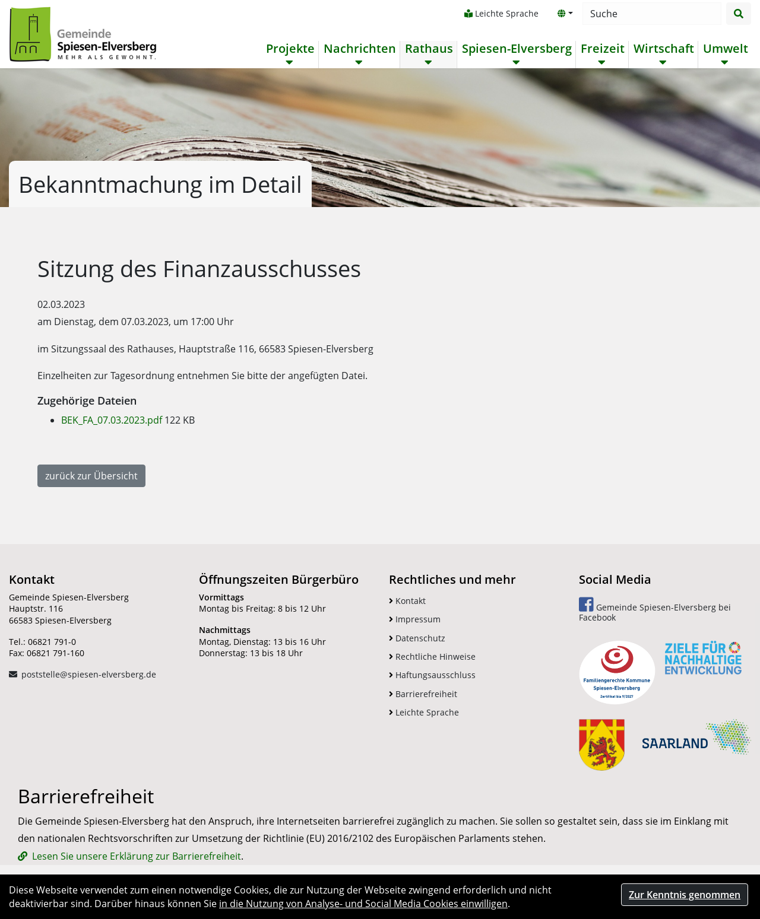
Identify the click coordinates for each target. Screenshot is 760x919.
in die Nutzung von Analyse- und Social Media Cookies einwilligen (363, 903)
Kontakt (407, 600)
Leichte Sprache (501, 13)
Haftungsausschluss (432, 674)
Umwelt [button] (725, 48)
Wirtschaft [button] (664, 48)
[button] (565, 13)
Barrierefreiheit (423, 693)
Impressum (415, 619)
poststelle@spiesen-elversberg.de (88, 674)
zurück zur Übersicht (91, 475)
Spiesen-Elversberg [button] (517, 48)
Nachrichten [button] (360, 48)
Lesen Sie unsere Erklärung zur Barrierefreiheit (136, 856)
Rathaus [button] (429, 48)
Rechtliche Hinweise (432, 656)
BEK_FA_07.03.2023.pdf (112, 420)
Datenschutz (417, 638)
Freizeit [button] (603, 48)
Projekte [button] (290, 48)
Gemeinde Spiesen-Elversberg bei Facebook (655, 609)
